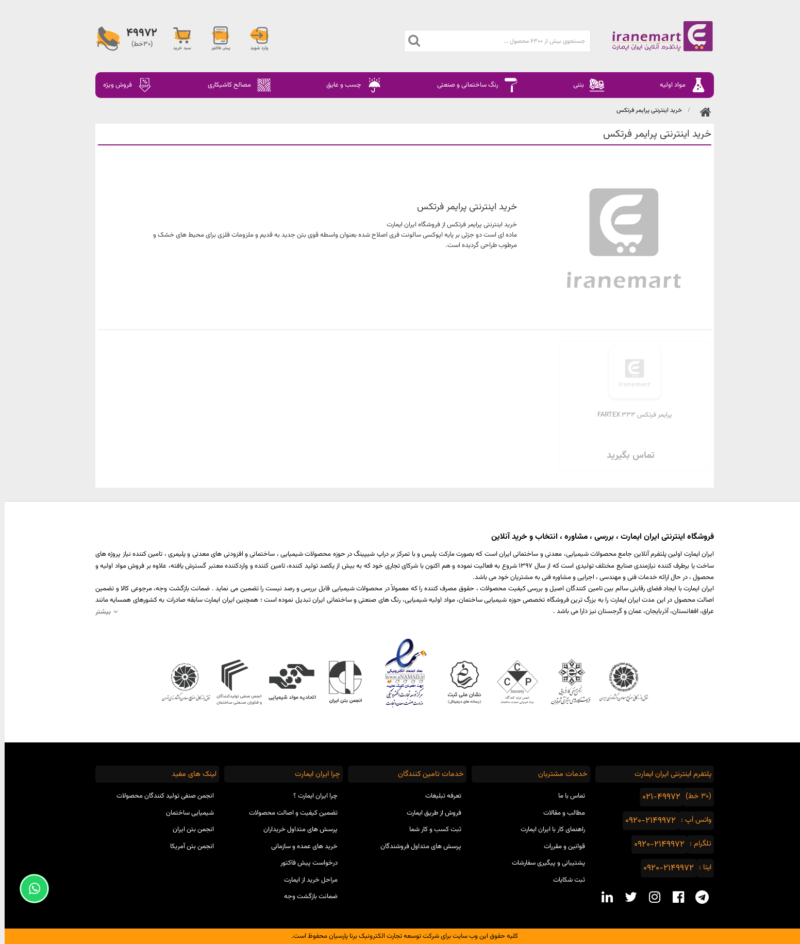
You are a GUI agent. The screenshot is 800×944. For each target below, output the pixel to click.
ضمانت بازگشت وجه (306, 896)
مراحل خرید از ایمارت (306, 880)
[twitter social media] (626, 897)
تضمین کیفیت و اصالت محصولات (288, 813)
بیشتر (98, 611)
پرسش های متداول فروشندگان (416, 846)
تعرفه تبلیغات (439, 796)
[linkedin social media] (602, 897)
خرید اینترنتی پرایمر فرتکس (644, 110)
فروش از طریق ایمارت (429, 813)
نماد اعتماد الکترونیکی (400, 673)
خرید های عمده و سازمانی (299, 846)
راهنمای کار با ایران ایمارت (548, 829)
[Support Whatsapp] (29, 888)
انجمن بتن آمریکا (187, 846)
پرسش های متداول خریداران (296, 829)
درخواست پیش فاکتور (304, 863)
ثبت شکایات (564, 880)
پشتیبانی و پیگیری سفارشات (543, 863)
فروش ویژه (123, 85)
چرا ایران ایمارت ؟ (311, 796)
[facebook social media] (674, 897)
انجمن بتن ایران (188, 829)
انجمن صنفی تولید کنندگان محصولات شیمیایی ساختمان (160, 804)
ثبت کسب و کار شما (431, 829)
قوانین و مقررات (559, 846)
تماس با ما (567, 796)
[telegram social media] (697, 897)
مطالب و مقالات (559, 813)
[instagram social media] (650, 897)
